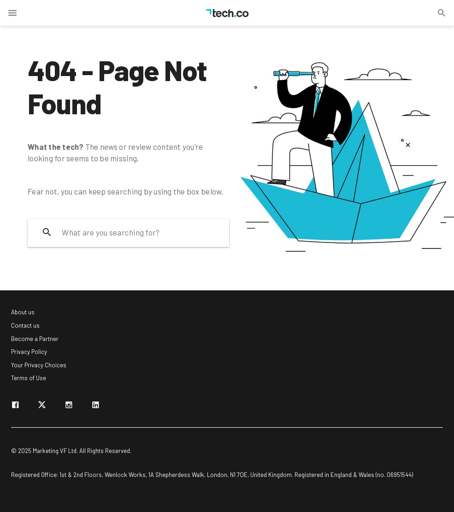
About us (23, 312)
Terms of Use (28, 378)
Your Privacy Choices (38, 365)
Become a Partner (35, 338)
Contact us (25, 325)
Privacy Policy (29, 351)
